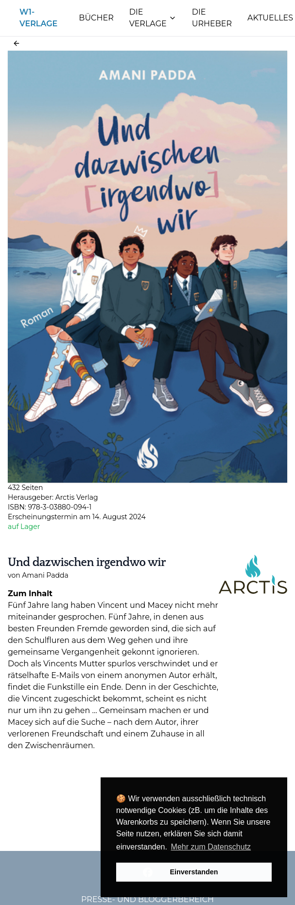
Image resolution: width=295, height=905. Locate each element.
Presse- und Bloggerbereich (147, 899)
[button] (16, 43)
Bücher (96, 17)
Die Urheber (212, 17)
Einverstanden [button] (194, 872)
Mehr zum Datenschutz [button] (211, 847)
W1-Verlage (38, 17)
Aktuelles (270, 17)
